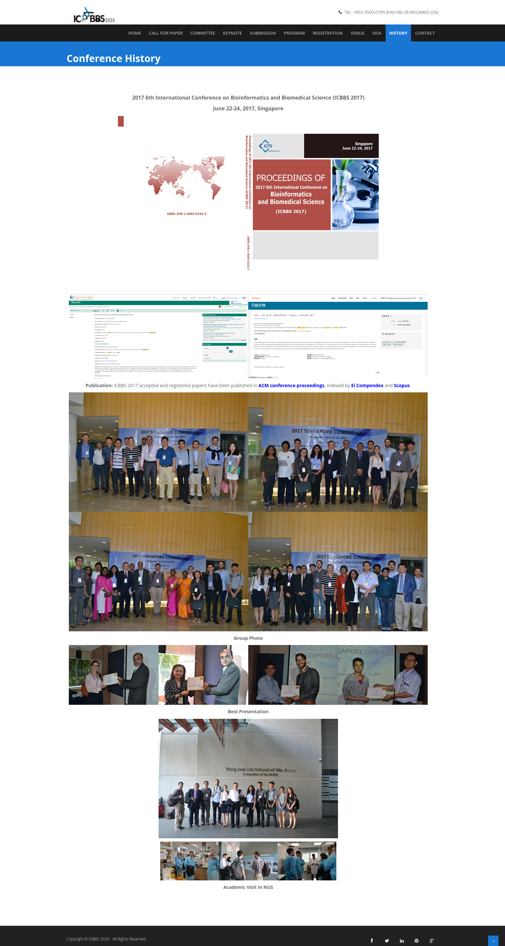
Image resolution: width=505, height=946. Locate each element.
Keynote (232, 33)
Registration (328, 33)
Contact (425, 33)
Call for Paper (165, 33)
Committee (203, 33)
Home (134, 33)
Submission (263, 33)
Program (294, 33)
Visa (376, 33)
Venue (357, 33)
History (398, 33)
